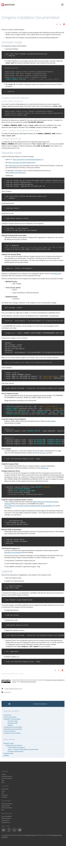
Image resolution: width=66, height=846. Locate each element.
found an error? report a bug (12, 689)
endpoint (53, 421)
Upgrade (10, 725)
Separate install (12, 723)
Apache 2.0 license (31, 835)
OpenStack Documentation (40, 704)
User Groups (5, 789)
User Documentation (10, 717)
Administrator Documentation (13, 729)
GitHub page (44, 468)
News (3, 782)
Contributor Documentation (12, 733)
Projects (4, 774)
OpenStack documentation (12, 552)
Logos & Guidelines (7, 816)
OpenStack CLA (6, 822)
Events (3, 791)
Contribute (4, 797)
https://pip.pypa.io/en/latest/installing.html (21, 162)
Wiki (3, 809)
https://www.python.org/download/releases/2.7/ (28, 159)
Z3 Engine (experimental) (15, 751)
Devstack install (13, 721)
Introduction (7, 715)
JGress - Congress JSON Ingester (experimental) (23, 749)
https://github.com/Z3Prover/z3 (16, 172)
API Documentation (7, 807)
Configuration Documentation (13, 727)
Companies (5, 795)
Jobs (3, 793)
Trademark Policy (6, 818)
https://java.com (14, 165)
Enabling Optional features (14, 745)
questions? (6, 692)
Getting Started (6, 805)
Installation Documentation (12, 719)
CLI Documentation (10, 731)
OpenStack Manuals (7, 803)
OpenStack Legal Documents (28, 681)
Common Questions (7, 778)
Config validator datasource (16, 747)
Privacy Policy (5, 820)
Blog (3, 780)
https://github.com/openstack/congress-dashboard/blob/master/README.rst (28, 506)
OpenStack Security (7, 776)
